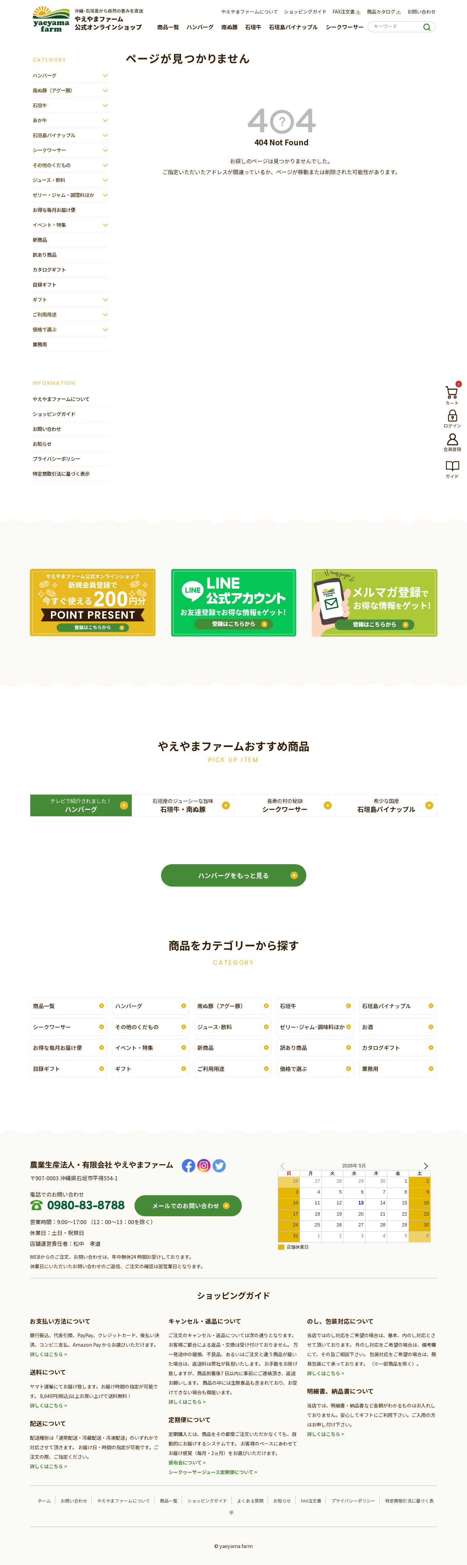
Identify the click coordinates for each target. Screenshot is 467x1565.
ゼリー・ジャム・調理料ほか (63, 194)
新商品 (40, 239)
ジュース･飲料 (214, 1027)
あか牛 (40, 120)
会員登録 (452, 449)
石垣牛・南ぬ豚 (182, 805)
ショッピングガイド (305, 11)
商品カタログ (384, 11)
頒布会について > (187, 1462)
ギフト (40, 299)
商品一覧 (168, 27)
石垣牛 (253, 27)
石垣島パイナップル (293, 27)
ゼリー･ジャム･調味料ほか (312, 1027)
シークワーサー (345, 27)
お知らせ (42, 443)
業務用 (40, 344)
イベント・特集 (49, 224)
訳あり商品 (44, 254)
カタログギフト (49, 269)
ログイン (452, 425)
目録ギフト (44, 284)
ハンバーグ (200, 27)
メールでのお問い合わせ (185, 1205)
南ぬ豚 (229, 27)
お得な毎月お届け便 (54, 209)
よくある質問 (250, 1500)
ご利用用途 (44, 314)
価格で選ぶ (44, 329)
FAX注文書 (347, 11)
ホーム (44, 1500)
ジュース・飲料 (49, 179)
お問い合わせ (421, 11)
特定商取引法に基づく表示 (61, 473)
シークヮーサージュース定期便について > (212, 1472)
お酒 (367, 1027)
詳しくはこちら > (48, 1354)
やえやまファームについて (249, 11)
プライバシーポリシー (56, 458)
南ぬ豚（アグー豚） (54, 90)
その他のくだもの (52, 164)
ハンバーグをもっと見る (233, 875)
